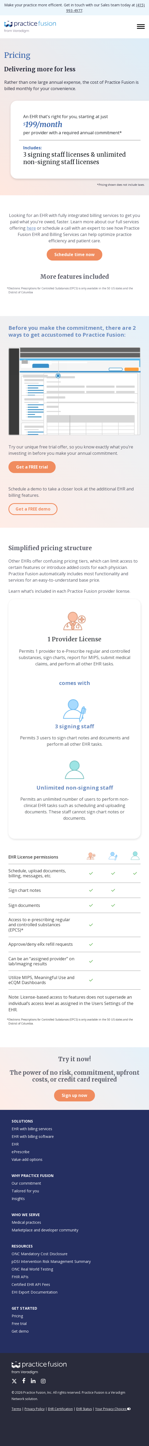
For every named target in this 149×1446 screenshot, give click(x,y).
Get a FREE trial (32, 467)
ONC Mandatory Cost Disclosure (40, 1253)
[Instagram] (43, 1381)
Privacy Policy (35, 1409)
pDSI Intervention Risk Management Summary (51, 1261)
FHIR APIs (20, 1276)
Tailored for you (25, 1190)
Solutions (22, 1121)
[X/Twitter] (15, 1381)
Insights (18, 1198)
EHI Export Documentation (34, 1292)
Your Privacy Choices (113, 1409)
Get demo (20, 1331)
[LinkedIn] (34, 1381)
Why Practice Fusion (33, 1175)
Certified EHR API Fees (31, 1284)
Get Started (24, 1308)
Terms (16, 1409)
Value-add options (27, 1159)
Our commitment (26, 1183)
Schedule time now (74, 254)
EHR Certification (60, 1409)
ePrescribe (21, 1151)
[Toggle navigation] (141, 27)
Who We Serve (26, 1214)
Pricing (17, 1315)
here (31, 228)
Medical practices (26, 1222)
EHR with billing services (32, 1128)
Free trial (19, 1323)
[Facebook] (24, 1381)
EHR (15, 1144)
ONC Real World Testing (32, 1269)
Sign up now (74, 1095)
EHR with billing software (33, 1136)
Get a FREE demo (33, 509)
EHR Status (84, 1409)
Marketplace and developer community (45, 1229)
